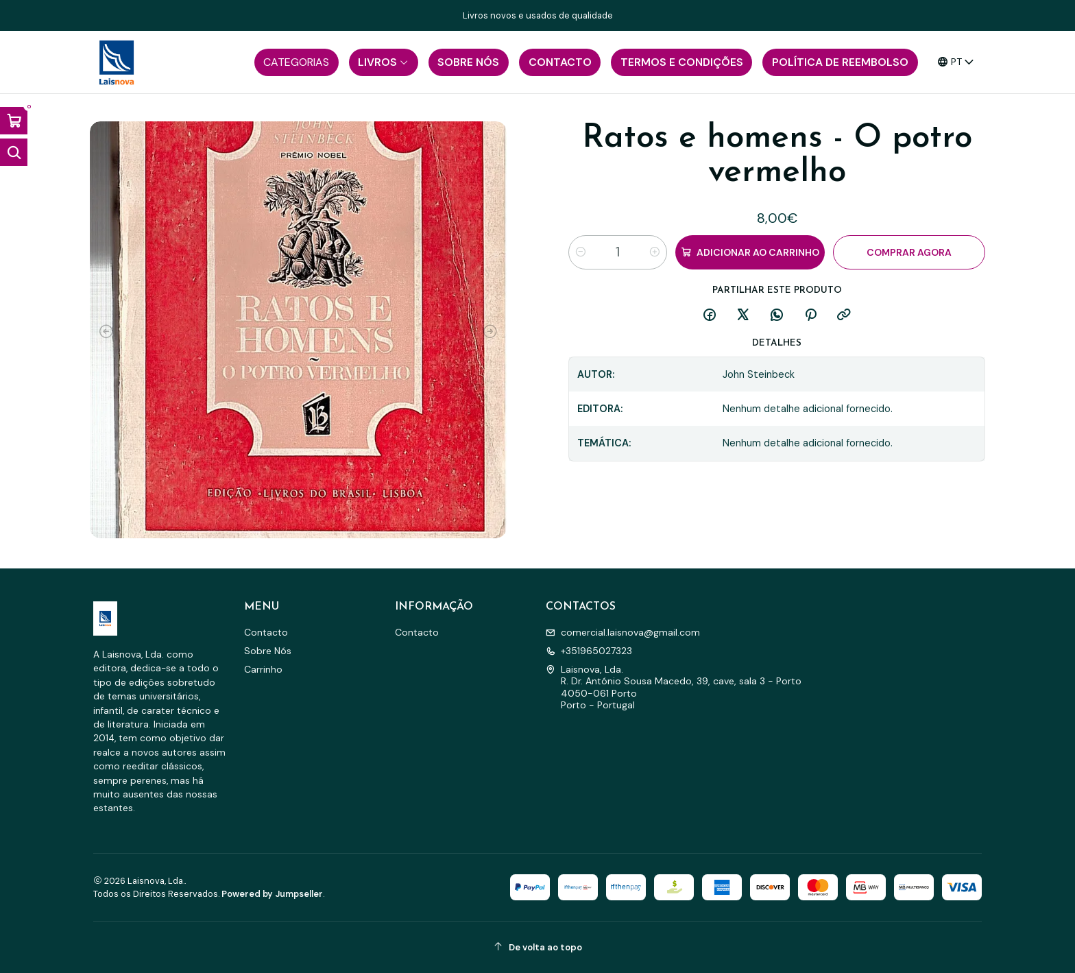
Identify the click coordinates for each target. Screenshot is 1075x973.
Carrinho (263, 669)
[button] (296, 62)
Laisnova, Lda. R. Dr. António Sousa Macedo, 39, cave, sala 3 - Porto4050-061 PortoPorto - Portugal (673, 687)
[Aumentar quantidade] (654, 252)
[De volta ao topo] (537, 947)
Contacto (266, 632)
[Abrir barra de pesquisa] (13, 152)
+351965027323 (589, 651)
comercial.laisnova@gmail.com (623, 632)
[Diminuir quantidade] (580, 252)
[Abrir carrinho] (13, 120)
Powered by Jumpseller (272, 894)
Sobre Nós (267, 651)
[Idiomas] (956, 62)
